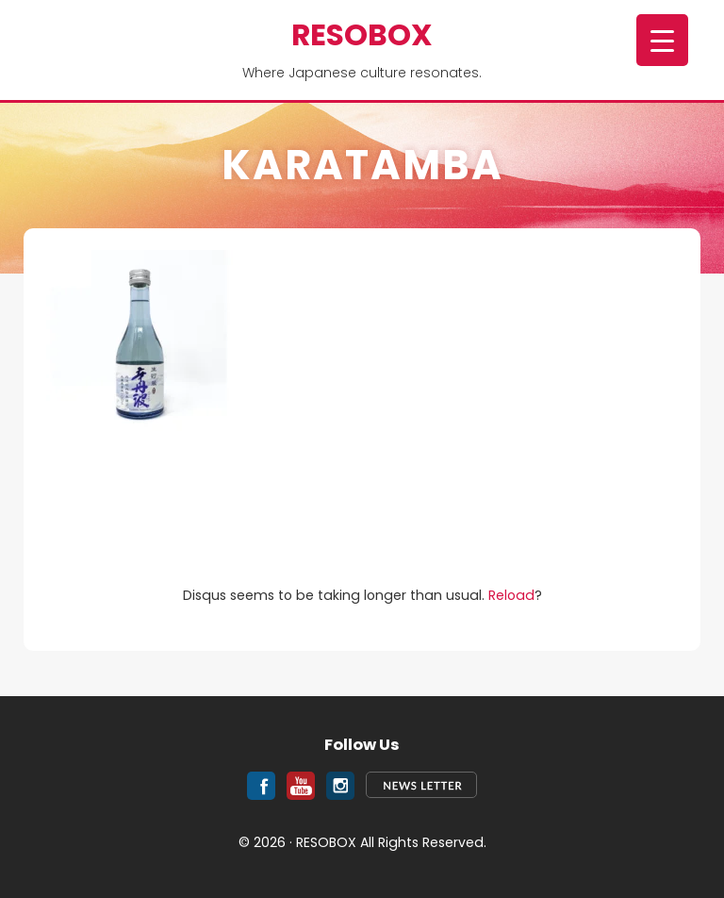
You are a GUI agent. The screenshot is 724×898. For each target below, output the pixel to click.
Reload (511, 595)
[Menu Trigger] (662, 40)
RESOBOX (362, 34)
